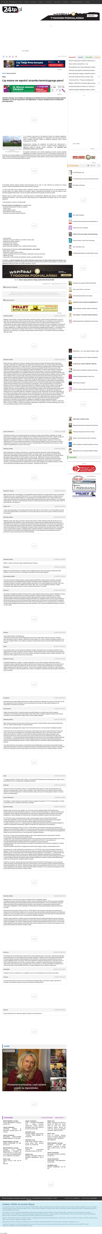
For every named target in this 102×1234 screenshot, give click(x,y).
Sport (27, 2)
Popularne (89, 57)
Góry (21, 2)
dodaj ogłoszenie (47, 1117)
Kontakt (87, 2)
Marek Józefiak (11, 73)
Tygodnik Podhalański (77, 2)
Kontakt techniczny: (72, 1198)
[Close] (100, 1203)
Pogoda (97, 57)
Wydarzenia (73, 166)
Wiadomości (13, 2)
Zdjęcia (41, 2)
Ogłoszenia (57, 2)
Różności (34, 2)
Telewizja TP (49, 2)
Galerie (6, 1046)
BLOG (4, 73)
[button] (8, 308)
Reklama (66, 2)
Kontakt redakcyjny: (89, 1198)
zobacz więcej (59, 1117)
